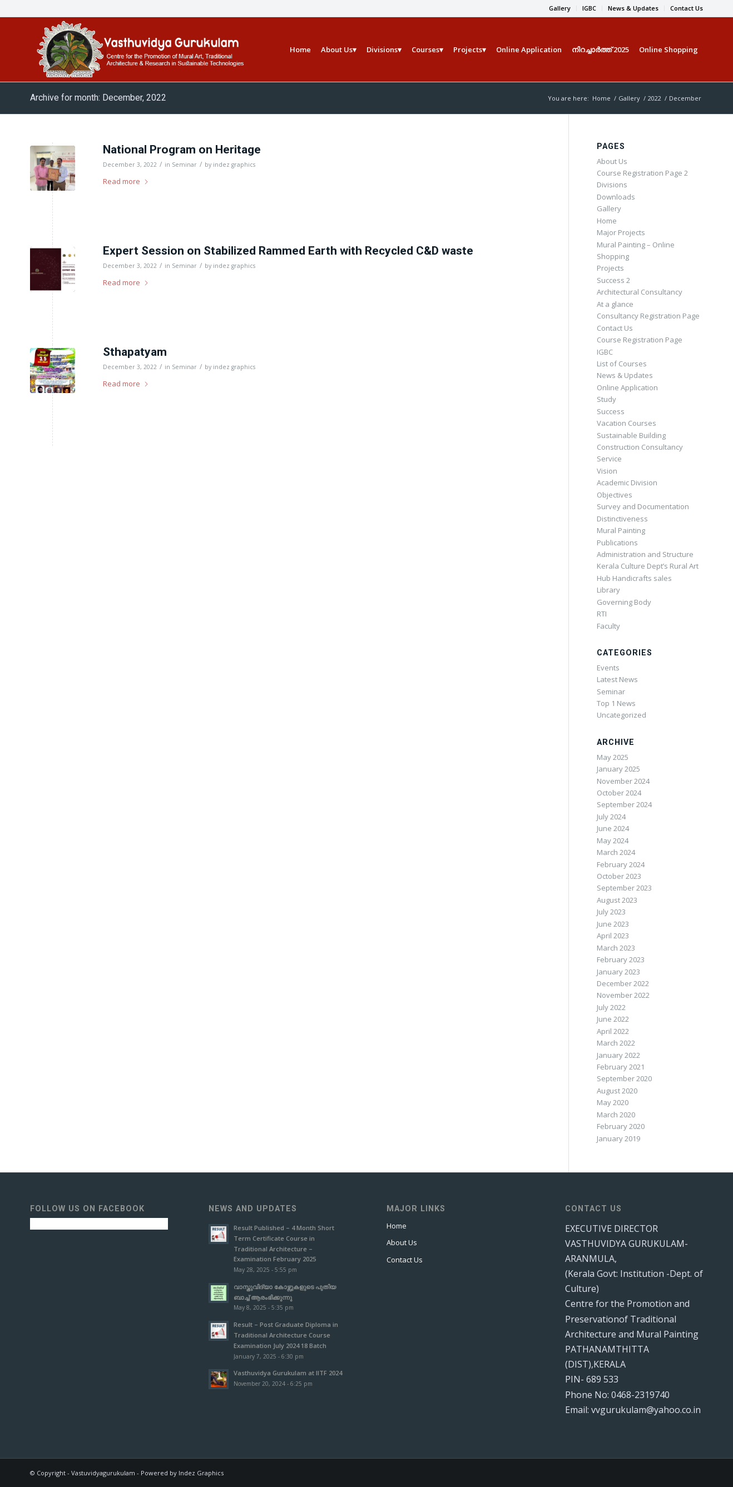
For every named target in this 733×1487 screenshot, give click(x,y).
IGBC (589, 8)
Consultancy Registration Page (648, 316)
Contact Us (686, 8)
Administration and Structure (645, 554)
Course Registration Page (639, 340)
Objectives (614, 495)
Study (606, 399)
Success (611, 411)
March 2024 (616, 852)
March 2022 (616, 1043)
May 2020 (612, 1102)
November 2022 (623, 995)
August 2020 (617, 1091)
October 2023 (619, 876)
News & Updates (633, 8)
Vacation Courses (626, 423)
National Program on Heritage (182, 149)
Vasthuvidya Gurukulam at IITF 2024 (288, 1373)
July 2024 (611, 817)
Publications (617, 543)
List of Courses (622, 364)
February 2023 (621, 959)
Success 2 (613, 280)
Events (608, 668)
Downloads (616, 197)
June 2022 (613, 1019)
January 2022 (618, 1055)
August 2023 (617, 900)
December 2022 (623, 983)
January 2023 (618, 972)
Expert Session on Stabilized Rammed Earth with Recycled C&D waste (288, 250)
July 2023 (611, 912)
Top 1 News (616, 703)
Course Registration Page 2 (642, 173)
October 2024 (619, 793)
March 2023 (616, 948)
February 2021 (621, 1067)
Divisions (612, 185)
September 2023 (624, 888)
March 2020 (616, 1115)
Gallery (560, 8)
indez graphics (234, 164)
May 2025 (612, 757)
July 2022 (611, 1007)
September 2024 (624, 804)
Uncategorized (621, 715)
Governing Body (624, 602)
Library (608, 590)
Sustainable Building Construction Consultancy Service (640, 447)
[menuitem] (560, 8)
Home (607, 221)
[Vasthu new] (139, 49)
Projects (610, 268)
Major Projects (621, 232)
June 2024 (613, 828)
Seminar (184, 164)
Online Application (627, 387)
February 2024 (621, 864)
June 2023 (613, 924)
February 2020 (621, 1126)
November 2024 (623, 781)
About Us (612, 161)
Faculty (608, 626)
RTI (602, 614)
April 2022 (613, 1031)
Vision (607, 471)
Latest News (617, 679)
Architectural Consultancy (639, 292)
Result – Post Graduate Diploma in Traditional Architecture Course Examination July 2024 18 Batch (286, 1335)
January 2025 (618, 769)
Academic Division (627, 483)
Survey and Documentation (643, 506)
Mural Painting (621, 530)
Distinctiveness (622, 519)
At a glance (615, 304)
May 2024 (612, 840)
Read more (126, 181)
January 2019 (618, 1138)
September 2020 (624, 1078)
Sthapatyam (135, 352)
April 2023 (613, 936)
